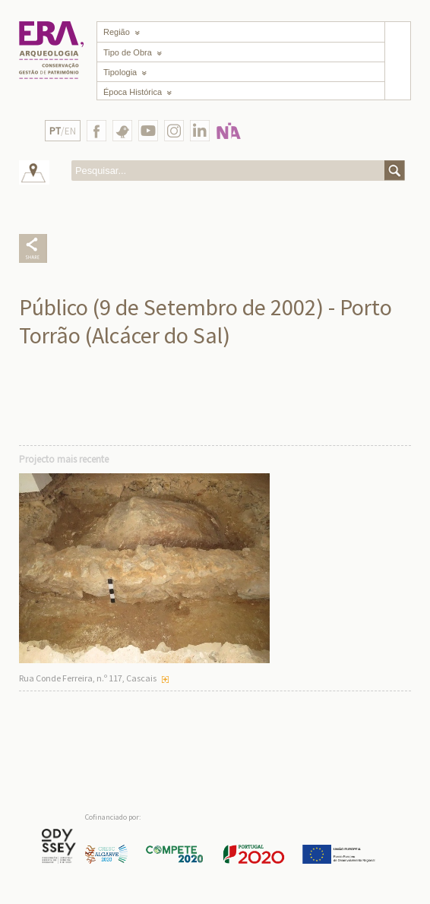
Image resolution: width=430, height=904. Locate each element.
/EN (62, 131)
